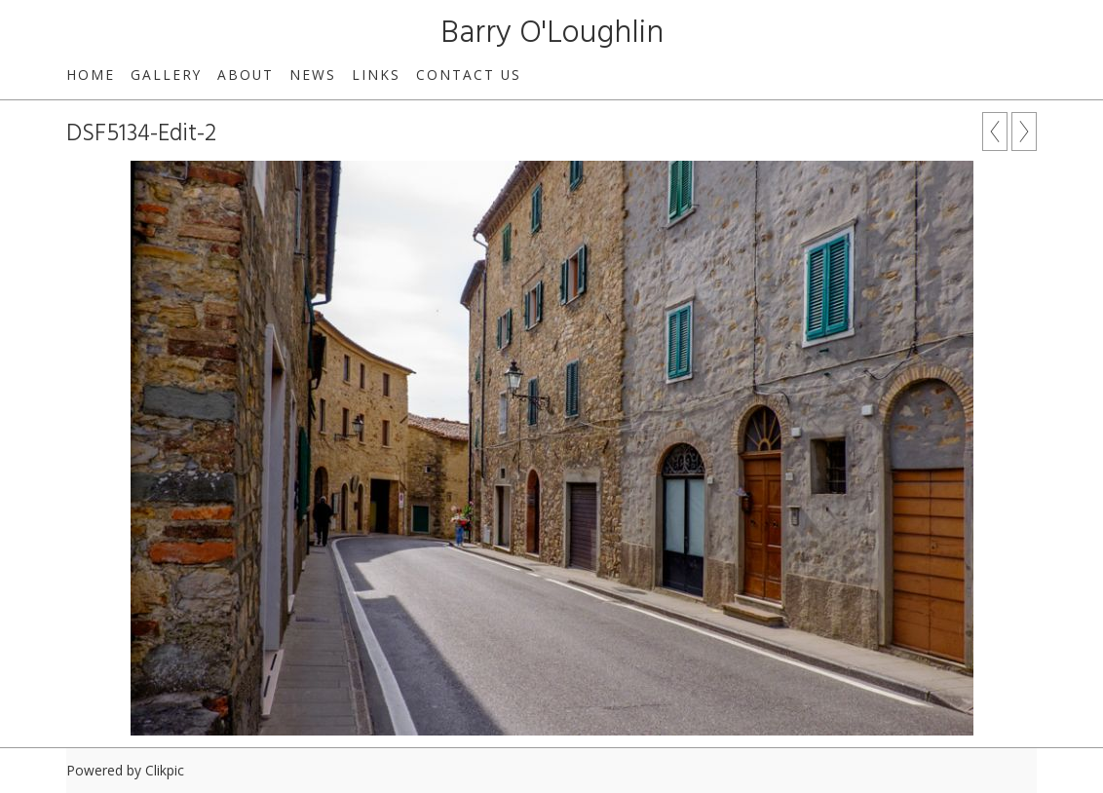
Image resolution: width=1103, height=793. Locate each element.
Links (376, 74)
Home (90, 74)
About (245, 74)
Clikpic (164, 770)
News (312, 74)
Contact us (468, 74)
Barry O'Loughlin (552, 33)
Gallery (166, 74)
